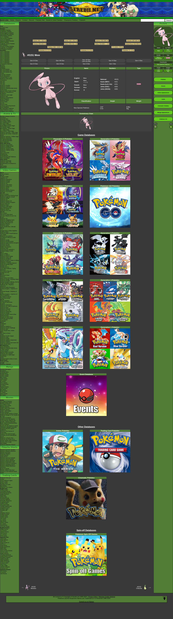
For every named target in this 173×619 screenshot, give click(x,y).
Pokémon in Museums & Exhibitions (6, 93)
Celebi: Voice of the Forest (7, 408)
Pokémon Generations (6, 144)
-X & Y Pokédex (4, 37)
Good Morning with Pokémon (8, 156)
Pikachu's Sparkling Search (7, 464)
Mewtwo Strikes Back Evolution (8, 440)
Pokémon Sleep (4, 189)
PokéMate (3, 321)
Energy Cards (4, 483)
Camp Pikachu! (4, 455)
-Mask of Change (4, 561)
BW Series (3, 389)
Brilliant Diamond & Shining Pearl (9, 195)
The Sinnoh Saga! (5, 127)
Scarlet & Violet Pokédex (54, 20)
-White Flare (3, 496)
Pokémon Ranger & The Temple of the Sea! (9, 415)
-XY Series (3, 519)
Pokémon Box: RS (5, 310)
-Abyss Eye (3, 538)
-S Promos (3, 572)
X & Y (1, 229)
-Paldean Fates (4, 509)
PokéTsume (3, 167)
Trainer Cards (4, 482)
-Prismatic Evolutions (5, 500)
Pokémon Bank (4, 232)
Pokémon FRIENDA (5, 364)
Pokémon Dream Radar (6, 256)
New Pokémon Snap (5, 207)
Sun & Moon (3, 213)
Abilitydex (2, 68)
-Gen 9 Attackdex (4, 62)
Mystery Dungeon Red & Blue (8, 314)
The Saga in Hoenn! (5, 124)
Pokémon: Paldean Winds (7, 150)
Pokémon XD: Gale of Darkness (8, 306)
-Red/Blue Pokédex (5, 30)
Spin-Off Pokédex (5, 69)
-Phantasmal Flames (5, 492)
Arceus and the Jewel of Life (7, 420)
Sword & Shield (4, 194)
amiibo (2, 357)
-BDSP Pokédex (4, 42)
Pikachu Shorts (9, 447)
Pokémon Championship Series (8, 88)
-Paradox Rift (3, 510)
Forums (18, 20)
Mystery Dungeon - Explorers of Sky (8, 289)
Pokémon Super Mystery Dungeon (9, 243)
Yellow (2, 334)
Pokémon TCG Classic (6, 487)
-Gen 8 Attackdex (4, 61)
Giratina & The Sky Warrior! (7, 419)
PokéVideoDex (4, 155)
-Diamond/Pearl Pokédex (7, 34)
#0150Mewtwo (33, 587)
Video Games (9, 170)
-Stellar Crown (4, 503)
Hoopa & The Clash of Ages (7, 434)
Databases (9, 23)
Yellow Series (3, 379)
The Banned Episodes (6, 140)
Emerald (2, 303)
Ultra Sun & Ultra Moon (6, 214)
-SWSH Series (4, 517)
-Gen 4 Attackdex (4, 56)
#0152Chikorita (139, 587)
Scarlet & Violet (4, 176)
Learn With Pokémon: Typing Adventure (8, 269)
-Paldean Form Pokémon (7, 111)
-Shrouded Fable (4, 505)
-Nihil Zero (3, 541)
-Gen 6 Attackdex (4, 58)
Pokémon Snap (4, 337)
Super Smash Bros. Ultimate (8, 226)
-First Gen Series (4, 526)
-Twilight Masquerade (6, 506)
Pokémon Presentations (6, 97)
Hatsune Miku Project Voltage (8, 91)
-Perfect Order (4, 490)
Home (12, 20)
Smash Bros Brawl (5, 298)
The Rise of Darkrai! (5, 417)
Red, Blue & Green (5, 333)
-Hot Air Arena (4, 552)
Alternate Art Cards (5, 484)
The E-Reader (4, 319)
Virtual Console (4, 350)
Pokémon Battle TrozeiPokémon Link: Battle (9, 234)
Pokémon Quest (4, 225)
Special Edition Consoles (7, 352)
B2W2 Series (3, 391)
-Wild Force (3, 564)
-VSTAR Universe (5, 567)
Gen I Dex (112, 64)
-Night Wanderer (4, 560)
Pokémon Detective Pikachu (7, 444)
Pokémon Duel (4, 248)
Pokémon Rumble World (6, 241)
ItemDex (2, 65)
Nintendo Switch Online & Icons (8, 359)
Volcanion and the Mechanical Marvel (8, 436)
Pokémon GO (4, 183)
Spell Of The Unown (5, 405)
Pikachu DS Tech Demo (6, 317)
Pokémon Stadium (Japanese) (8, 340)
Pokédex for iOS (4, 272)
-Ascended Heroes (5, 491)
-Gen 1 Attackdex (4, 51)
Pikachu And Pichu (5, 452)
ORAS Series (3, 393)
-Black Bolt (3, 495)
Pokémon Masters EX (6, 186)
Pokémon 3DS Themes (6, 353)
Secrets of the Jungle (6, 442)
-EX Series (3, 523)
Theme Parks (3, 101)
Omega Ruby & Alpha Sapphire (8, 230)
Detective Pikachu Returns (7, 190)
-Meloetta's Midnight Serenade (8, 427)
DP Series (3, 385)
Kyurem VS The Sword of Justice (9, 425)
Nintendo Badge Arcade (6, 251)
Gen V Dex (138, 60)
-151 (1, 511)
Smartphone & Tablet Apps (7, 355)
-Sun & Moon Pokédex (6, 38)
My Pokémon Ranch (5, 296)
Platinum (2, 276)
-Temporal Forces (5, 507)
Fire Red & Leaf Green (6, 302)
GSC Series (3, 380)
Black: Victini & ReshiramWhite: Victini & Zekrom (8, 423)
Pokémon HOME (4, 198)
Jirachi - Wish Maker (5, 411)
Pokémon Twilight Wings (6, 146)
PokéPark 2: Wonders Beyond (8, 263)
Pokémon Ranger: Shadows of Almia (8, 292)
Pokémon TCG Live (5, 210)
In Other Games (4, 349)
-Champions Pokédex (6, 49)
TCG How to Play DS (6, 271)
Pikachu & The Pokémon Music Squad (8, 472)
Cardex (2, 73)
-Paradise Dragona (5, 557)
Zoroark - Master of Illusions (7, 421)
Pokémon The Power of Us (7, 439)
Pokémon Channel (5, 309)
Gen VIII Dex (60, 60)
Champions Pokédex (71, 20)
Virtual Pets (3, 356)
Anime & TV (10, 114)
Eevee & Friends (4, 468)
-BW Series (3, 521)
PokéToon (3, 151)
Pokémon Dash (4, 307)
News (1, 26)
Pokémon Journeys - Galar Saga (9, 132)
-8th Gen (2, 83)
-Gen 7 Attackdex (4, 60)
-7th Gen (2, 84)
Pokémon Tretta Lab (5, 257)
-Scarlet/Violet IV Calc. (6, 77)
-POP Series (3, 536)
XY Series (3, 392)
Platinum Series (4, 387)
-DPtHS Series (4, 522)
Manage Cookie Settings (107, 597)
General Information (5, 369)
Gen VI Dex (113, 60)
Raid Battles (3, 486)
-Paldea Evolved (4, 514)
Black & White (4, 253)
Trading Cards (9, 475)
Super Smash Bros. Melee (7, 330)
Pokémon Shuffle (4, 240)
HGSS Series (3, 388)
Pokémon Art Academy (6, 236)
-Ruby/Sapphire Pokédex (7, 33)
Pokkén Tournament (5, 247)
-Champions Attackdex (6, 64)
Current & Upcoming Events (7, 105)
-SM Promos (3, 533)
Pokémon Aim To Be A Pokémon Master (9, 134)
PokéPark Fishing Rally (6, 318)
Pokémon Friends (5, 182)
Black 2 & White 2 (5, 255)
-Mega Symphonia (5, 546)
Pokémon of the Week (6, 78)
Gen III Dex (60, 64)
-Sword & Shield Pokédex (7, 41)
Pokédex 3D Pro (4, 267)
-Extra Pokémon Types (6, 480)
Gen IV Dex (34, 64)
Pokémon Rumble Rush (6, 221)
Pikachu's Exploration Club (7, 462)
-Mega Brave (3, 545)
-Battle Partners (4, 553)
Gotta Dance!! (4, 456)
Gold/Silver (3, 323)
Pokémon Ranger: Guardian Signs (9, 279)
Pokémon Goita (4, 361)
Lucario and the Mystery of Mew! (9, 413)
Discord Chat (3, 104)
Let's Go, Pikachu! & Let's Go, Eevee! (8, 216)
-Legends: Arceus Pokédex (7, 43)
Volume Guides (4, 376)
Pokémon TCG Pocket (6, 191)
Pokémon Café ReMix (6, 185)
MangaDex (3, 370)
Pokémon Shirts (4, 100)
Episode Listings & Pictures (7, 116)
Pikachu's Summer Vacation (7, 449)
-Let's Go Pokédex (5, 39)
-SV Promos (3, 530)
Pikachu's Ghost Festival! (7, 459)
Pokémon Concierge (5, 160)
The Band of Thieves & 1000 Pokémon (8, 238)
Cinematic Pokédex (5, 74)
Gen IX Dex (34, 60)
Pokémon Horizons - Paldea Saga (9, 136)
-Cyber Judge (3, 565)
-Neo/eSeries (3, 525)
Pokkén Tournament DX (6, 222)
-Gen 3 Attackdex (4, 54)
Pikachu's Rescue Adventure (8, 451)
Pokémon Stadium (5, 341)
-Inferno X (3, 544)
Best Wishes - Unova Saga (7, 128)
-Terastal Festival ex (5, 554)
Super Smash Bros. (5, 344)
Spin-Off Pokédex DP (6, 70)
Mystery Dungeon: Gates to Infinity (9, 260)
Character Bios (4, 119)
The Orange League (5, 121)
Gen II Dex (86, 64)
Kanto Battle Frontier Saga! (7, 125)
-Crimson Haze (4, 563)
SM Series (3, 395)
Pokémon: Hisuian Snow (6, 148)
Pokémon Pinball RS (5, 311)
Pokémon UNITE (4, 187)
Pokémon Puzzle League (7, 336)
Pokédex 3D (3, 265)
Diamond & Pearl (4, 275)
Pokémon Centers (5, 87)
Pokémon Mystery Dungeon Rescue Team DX (7, 203)
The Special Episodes (6, 139)
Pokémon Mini (4, 329)
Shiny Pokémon (4, 142)
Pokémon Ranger (5, 313)
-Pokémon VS (4, 568)
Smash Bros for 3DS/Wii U (7, 249)
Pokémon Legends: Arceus (7, 197)
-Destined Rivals (4, 498)
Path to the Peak (4, 152)
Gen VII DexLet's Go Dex (86, 60)
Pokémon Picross (5, 244)
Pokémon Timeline (5, 85)
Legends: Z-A (3, 178)
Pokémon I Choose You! (6, 438)
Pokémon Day (4, 96)
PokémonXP (3, 89)
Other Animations (4, 158)
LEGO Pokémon (4, 99)
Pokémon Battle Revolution (7, 287)
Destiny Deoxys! (4, 412)
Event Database (4, 107)
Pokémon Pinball (4, 338)
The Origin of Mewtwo (6, 401)
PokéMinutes (3, 154)
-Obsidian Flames (5, 513)
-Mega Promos (4, 529)
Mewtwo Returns (4, 407)
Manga (9, 367)
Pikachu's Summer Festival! (7, 458)
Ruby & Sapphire (4, 301)
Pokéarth (82, 20)
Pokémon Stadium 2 (5, 326)
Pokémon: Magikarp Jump (7, 220)
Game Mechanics (5, 76)
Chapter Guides (4, 374)
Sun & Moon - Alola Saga (7, 131)
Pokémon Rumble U (5, 259)
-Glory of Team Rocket (6, 550)
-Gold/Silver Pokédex (6, 31)
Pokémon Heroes (5, 409)
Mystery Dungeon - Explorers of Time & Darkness (8, 294)
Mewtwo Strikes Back (6, 403)
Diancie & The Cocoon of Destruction (7, 432)
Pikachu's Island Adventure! (7, 460)
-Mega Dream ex (4, 542)
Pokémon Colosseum (6, 305)
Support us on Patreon (86, 601)
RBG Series (3, 377)
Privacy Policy (93, 597)
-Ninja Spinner (4, 540)
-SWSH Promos (4, 532)
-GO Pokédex (4, 45)
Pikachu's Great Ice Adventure (8, 463)
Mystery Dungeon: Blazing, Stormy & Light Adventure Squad (9, 282)
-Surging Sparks (4, 502)
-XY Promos (3, 534)
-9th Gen (2, 81)
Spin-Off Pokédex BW (6, 72)
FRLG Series (3, 383)
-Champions (3, 80)
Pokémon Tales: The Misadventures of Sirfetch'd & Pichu (8, 163)
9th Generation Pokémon (7, 108)
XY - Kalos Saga (4, 129)
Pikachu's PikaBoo (5, 454)
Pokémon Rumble (5, 280)
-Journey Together (5, 499)
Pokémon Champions (6, 179)
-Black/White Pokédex (6, 35)
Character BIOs (4, 372)
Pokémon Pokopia (5, 180)
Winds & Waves (4, 174)
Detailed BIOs (4, 373)
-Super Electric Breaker (6, 556)
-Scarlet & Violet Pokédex (7, 46)
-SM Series (3, 518)
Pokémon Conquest (5, 261)
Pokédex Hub (40, 20)
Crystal (2, 325)
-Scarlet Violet (4, 515)
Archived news (4, 27)
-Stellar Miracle (4, 559)
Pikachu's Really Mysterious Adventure (7, 466)
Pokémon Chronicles (5, 138)
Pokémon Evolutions (5, 147)
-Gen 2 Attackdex (4, 53)
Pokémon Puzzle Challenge (7, 328)
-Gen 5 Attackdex (4, 57)
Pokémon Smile (4, 205)
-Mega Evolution (4, 494)
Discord (31, 20)
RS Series (3, 381)
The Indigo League (5, 120)
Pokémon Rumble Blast (6, 264)
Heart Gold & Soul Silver (6, 278)
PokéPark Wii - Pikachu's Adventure (7, 285)
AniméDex (3, 117)
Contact (24, 20)
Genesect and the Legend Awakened (7, 429)
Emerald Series (4, 384)
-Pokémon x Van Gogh (6, 95)
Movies (9, 397)
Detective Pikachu (5, 224)
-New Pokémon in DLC (6, 109)
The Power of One (5, 404)
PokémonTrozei (4, 315)
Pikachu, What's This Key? (7, 470)
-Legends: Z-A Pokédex (6, 47)
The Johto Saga (4, 123)
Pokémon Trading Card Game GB (9, 342)
